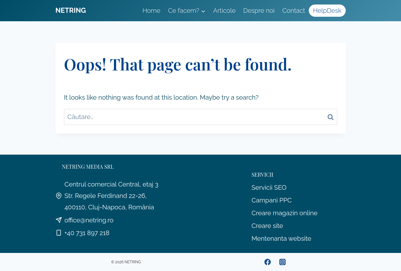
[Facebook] (267, 262)
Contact (293, 10)
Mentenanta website (281, 238)
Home (151, 10)
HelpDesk (327, 10)
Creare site (267, 226)
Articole (224, 10)
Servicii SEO (269, 187)
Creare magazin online (285, 213)
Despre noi (259, 10)
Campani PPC (272, 200)
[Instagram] (282, 262)
